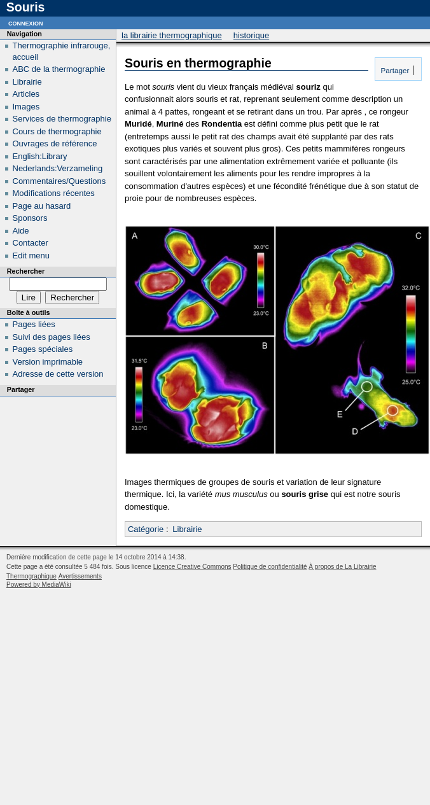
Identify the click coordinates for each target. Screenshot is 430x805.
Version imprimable (48, 362)
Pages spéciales (43, 349)
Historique (251, 35)
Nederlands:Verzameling (58, 168)
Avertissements (80, 576)
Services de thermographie (62, 118)
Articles (26, 94)
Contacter (30, 243)
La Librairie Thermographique (171, 35)
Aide (21, 230)
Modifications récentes (54, 193)
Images (26, 106)
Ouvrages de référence (55, 143)
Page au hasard (42, 206)
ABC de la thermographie (59, 69)
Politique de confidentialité (270, 566)
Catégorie (145, 529)
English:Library (40, 156)
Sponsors (30, 218)
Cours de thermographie (57, 131)
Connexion (25, 22)
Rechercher (26, 271)
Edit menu (31, 255)
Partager (393, 70)
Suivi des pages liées (51, 337)
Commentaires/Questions (59, 181)
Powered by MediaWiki (38, 584)
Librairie (187, 529)
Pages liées (34, 324)
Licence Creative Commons (192, 566)
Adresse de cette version (58, 374)
